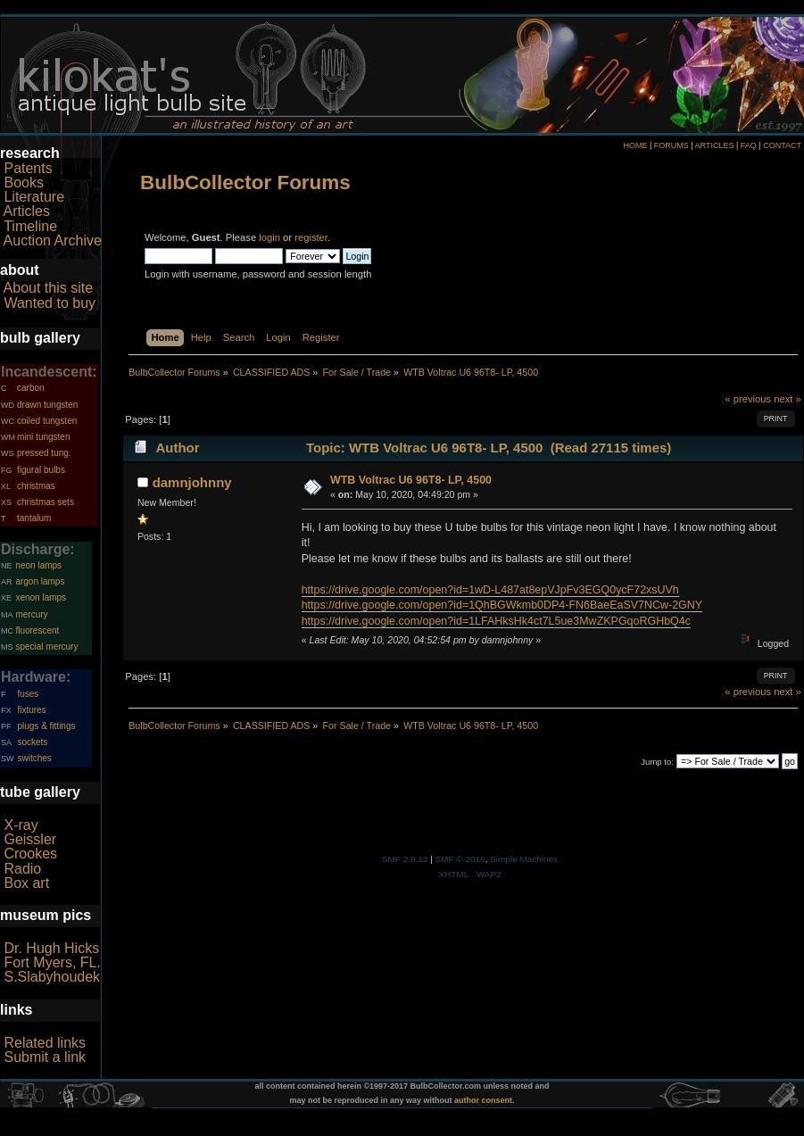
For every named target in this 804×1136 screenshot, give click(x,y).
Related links (45, 1042)
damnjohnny (192, 482)
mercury (31, 614)
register (310, 237)
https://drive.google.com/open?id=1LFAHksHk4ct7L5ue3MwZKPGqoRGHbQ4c (496, 621)
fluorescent (37, 630)
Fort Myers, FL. (52, 962)
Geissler (30, 839)
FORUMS (671, 145)
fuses (27, 694)
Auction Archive (53, 240)
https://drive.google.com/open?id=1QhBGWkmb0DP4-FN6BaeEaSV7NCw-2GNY (502, 605)
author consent (483, 1100)
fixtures (31, 710)
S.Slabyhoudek (52, 976)
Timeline (30, 226)
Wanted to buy (49, 303)
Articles (27, 211)
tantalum (34, 518)
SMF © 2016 (460, 859)
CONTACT (782, 145)
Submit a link (45, 1057)
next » (787, 399)
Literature (34, 196)
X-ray (20, 825)
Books (23, 182)
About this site (49, 287)
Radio (22, 868)
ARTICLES (714, 145)
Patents (28, 168)
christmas (36, 486)
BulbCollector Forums (245, 182)
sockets (32, 742)
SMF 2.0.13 (405, 859)
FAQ (749, 145)
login (269, 237)
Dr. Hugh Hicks (51, 948)
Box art (26, 883)
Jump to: (657, 762)
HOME (635, 145)
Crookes (30, 853)
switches (34, 758)
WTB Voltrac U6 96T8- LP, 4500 (411, 480)
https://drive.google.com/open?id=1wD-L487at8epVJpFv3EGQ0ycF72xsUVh (490, 590)
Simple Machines (524, 859)
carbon (31, 388)
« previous (748, 399)
